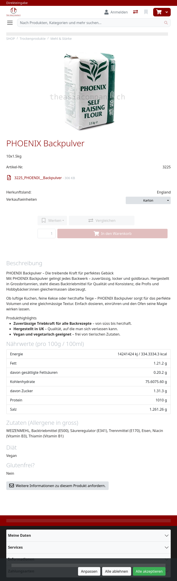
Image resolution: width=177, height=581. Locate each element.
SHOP (10, 38)
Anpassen (89, 571)
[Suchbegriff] (89, 22)
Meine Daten (19, 535)
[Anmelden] (116, 12)
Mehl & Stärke (61, 38)
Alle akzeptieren (149, 571)
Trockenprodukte (33, 38)
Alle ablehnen (116, 571)
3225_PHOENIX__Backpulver (41, 177)
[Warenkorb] (158, 12)
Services (15, 547)
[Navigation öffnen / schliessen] (11, 22)
